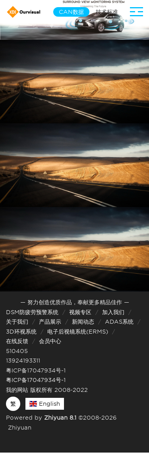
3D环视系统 (21, 331)
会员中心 (50, 341)
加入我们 (113, 312)
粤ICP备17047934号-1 (36, 380)
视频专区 (80, 312)
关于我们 (17, 322)
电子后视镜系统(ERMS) (77, 331)
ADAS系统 (119, 322)
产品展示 (50, 322)
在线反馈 (17, 341)
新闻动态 (83, 322)
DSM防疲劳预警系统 (32, 312)
